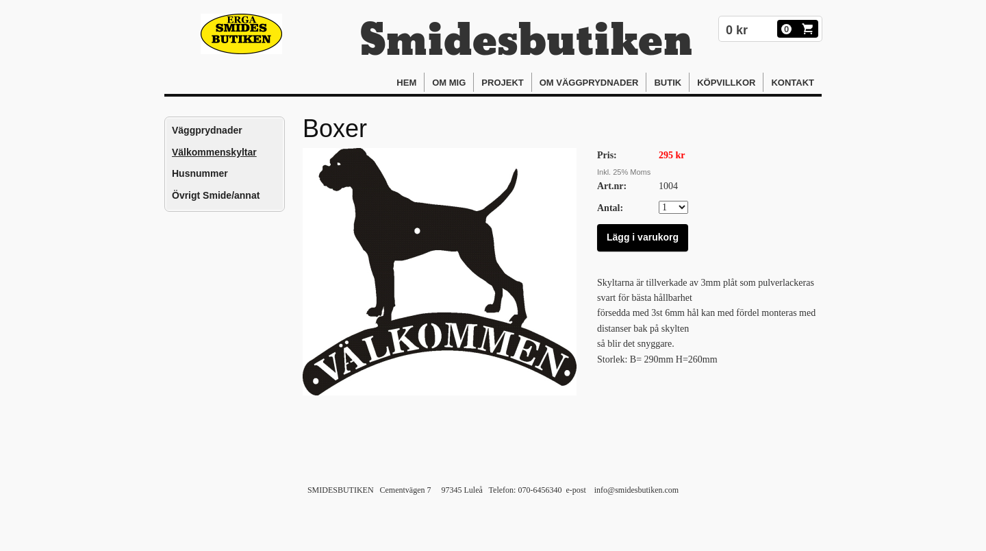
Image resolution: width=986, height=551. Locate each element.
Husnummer (200, 173)
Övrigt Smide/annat (216, 195)
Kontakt (792, 82)
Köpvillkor (726, 82)
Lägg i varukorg (643, 237)
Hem (406, 82)
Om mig (449, 82)
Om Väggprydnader (589, 82)
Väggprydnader (207, 130)
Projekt (502, 82)
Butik (667, 82)
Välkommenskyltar (214, 152)
